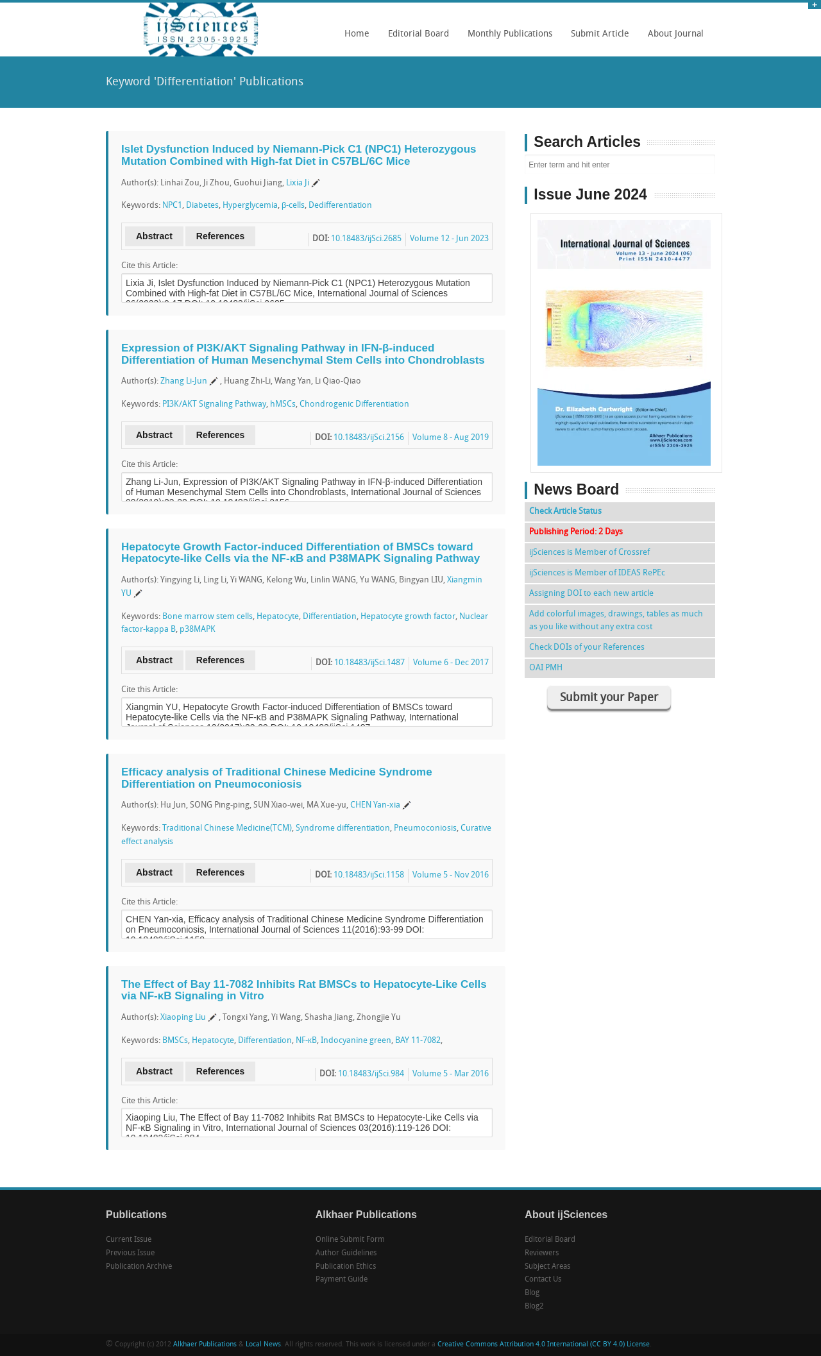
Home (356, 34)
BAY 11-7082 (418, 1041)
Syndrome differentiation (343, 828)
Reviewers (542, 1253)
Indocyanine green (356, 1041)
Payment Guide (342, 1280)
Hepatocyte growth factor (407, 617)
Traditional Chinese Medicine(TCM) (227, 828)
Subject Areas (547, 1267)
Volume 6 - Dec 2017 (451, 663)
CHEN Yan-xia (375, 805)
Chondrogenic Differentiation (354, 404)
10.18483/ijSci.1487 (369, 663)
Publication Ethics (346, 1267)
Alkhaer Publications (205, 1344)
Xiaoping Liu (183, 1017)
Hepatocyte (278, 617)
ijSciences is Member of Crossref (589, 552)
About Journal (672, 38)
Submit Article (597, 38)
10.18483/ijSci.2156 (369, 438)
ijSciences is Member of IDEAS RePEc (597, 573)
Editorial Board (415, 38)
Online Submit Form (350, 1240)
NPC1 (172, 205)
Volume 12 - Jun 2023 (449, 239)
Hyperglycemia (250, 205)
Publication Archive (139, 1267)
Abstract (154, 236)
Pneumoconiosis (425, 828)
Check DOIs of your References (587, 647)
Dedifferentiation (340, 205)
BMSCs (175, 1041)
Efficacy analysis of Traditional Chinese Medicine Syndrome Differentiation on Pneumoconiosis (276, 778)
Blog (532, 1293)
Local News (263, 1344)
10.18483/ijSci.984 (371, 1074)
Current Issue (128, 1240)
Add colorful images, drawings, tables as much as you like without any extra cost (616, 620)
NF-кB (306, 1041)
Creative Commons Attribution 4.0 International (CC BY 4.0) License (543, 1344)
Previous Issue (130, 1253)
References (220, 236)
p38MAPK (198, 629)
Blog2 (534, 1306)
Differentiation (330, 617)
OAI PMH (546, 668)
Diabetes (202, 205)
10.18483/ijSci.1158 (369, 875)
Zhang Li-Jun (183, 381)
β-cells (293, 205)
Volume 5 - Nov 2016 (450, 875)
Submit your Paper (609, 698)
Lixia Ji (297, 183)
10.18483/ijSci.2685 (366, 239)
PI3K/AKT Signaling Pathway (214, 404)
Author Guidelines (346, 1253)
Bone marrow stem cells (207, 617)
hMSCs (283, 404)
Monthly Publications (507, 38)
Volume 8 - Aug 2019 (450, 438)
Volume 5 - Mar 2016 (450, 1074)
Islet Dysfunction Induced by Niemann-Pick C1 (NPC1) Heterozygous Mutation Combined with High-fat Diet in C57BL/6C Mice (299, 155)
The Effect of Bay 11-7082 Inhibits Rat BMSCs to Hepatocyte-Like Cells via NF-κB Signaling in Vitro (304, 990)
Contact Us (543, 1280)
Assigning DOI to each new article (591, 593)
